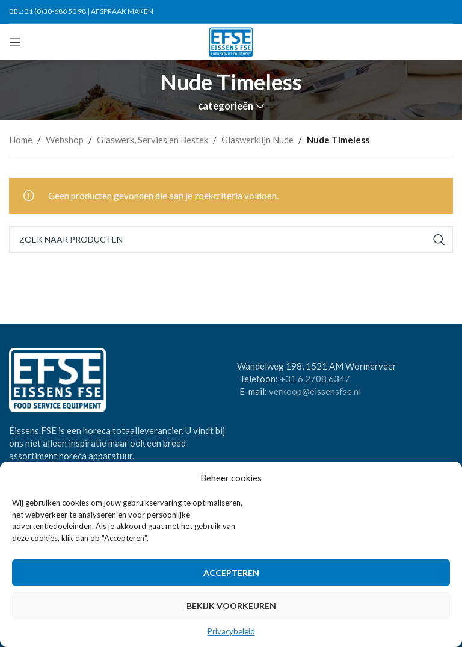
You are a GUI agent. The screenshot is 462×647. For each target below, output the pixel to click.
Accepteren (231, 573)
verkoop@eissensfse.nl (315, 391)
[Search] (231, 239)
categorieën (225, 106)
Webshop (65, 139)
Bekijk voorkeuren (231, 606)
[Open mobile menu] (15, 42)
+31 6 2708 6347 (315, 378)
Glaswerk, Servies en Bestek (152, 139)
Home (20, 139)
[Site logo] (231, 41)
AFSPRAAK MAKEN (122, 11)
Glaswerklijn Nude (257, 139)
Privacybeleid (231, 631)
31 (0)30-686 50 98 (55, 11)
